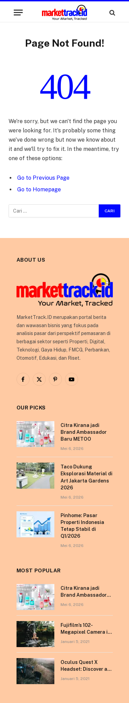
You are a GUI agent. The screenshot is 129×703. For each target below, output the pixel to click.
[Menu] (18, 12)
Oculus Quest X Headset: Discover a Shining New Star (84, 669)
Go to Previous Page (43, 178)
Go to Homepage (39, 189)
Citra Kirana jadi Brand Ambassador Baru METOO (84, 432)
